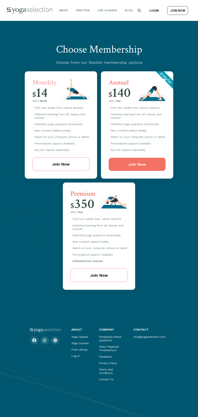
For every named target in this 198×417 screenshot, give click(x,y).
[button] (139, 10)
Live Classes (107, 10)
